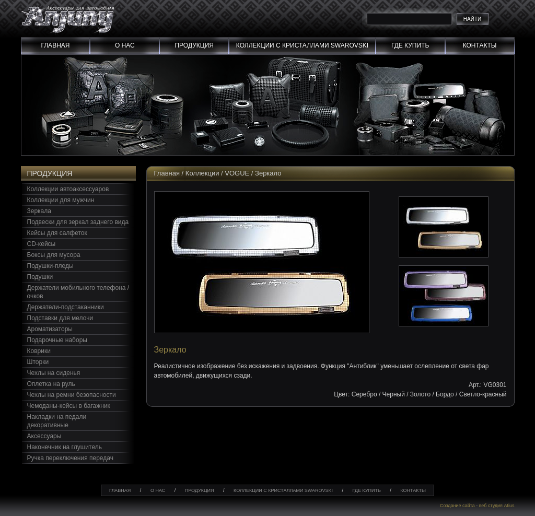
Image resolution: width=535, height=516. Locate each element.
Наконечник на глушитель (64, 447)
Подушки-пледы (50, 265)
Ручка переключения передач (70, 458)
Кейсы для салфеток (57, 233)
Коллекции (202, 173)
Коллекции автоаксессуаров (68, 189)
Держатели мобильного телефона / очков (78, 292)
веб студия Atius (497, 505)
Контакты (413, 490)
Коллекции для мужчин (61, 200)
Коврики (39, 351)
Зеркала (39, 211)
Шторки (38, 362)
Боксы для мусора (53, 255)
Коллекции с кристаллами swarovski (283, 490)
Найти (472, 19)
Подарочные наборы (57, 340)
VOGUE (237, 173)
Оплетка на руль (51, 384)
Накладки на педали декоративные (57, 421)
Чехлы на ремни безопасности (71, 394)
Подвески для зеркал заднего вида (78, 222)
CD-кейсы (41, 244)
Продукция (199, 490)
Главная (167, 173)
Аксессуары (44, 436)
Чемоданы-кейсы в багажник (68, 405)
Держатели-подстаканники (65, 307)
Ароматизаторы (50, 329)
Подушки (40, 276)
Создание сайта (457, 505)
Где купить (367, 490)
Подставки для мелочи (60, 318)
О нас (157, 490)
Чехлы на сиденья (53, 373)
